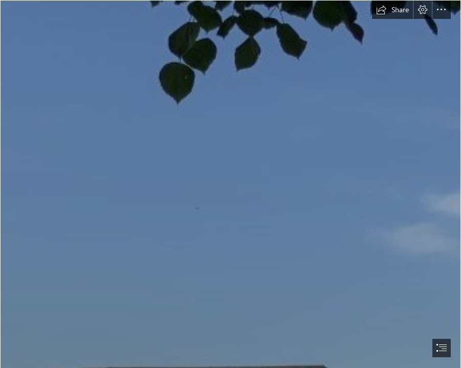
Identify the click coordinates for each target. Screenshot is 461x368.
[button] (392, 10)
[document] (230, 184)
